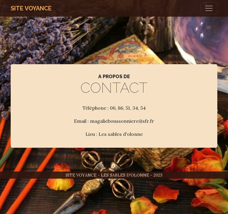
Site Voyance (31, 8)
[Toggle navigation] (209, 8)
